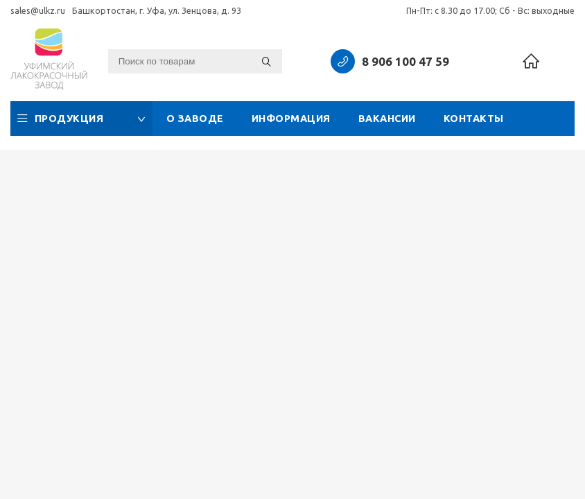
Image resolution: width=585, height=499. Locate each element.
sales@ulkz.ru (37, 10)
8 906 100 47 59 (405, 61)
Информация (291, 118)
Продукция (81, 118)
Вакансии (387, 118)
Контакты (474, 118)
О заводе (195, 118)
